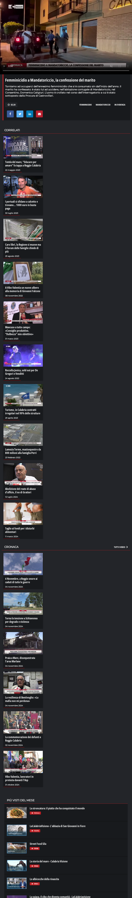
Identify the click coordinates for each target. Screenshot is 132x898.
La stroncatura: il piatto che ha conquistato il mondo (57, 808)
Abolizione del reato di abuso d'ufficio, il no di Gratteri (20, 490)
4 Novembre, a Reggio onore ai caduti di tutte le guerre (21, 580)
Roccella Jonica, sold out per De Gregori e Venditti (21, 372)
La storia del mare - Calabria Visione (49, 861)
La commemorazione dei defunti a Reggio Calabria (23, 738)
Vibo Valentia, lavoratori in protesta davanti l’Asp (19, 778)
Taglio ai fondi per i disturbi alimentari (19, 530)
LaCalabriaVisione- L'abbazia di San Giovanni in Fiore (57, 826)
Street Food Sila (38, 844)
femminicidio (85, 104)
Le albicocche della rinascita (44, 879)
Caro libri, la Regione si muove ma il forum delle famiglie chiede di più (23, 248)
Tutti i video (121, 547)
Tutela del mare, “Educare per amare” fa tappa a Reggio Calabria (23, 163)
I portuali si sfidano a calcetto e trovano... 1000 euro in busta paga (21, 205)
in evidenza (119, 104)
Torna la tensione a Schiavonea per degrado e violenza (21, 620)
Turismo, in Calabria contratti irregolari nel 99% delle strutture (22, 411)
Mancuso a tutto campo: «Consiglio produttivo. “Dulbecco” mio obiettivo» (19, 330)
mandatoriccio (103, 104)
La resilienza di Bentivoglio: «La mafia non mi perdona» (21, 699)
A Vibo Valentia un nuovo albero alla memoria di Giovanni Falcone (22, 289)
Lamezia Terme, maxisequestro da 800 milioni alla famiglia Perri (23, 451)
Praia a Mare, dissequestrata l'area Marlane (20, 659)
